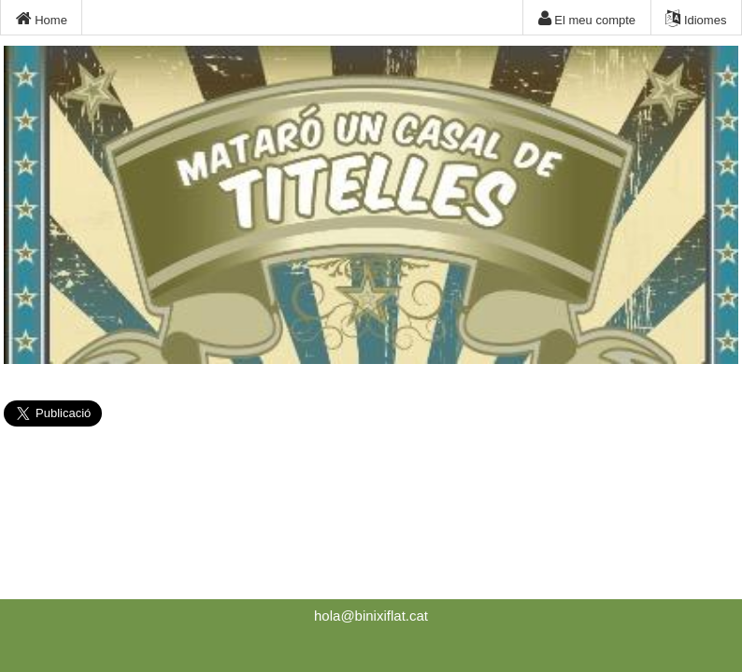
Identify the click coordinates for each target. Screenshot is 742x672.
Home (41, 18)
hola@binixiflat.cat (371, 615)
